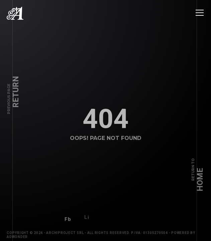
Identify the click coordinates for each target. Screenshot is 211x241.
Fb (68, 217)
